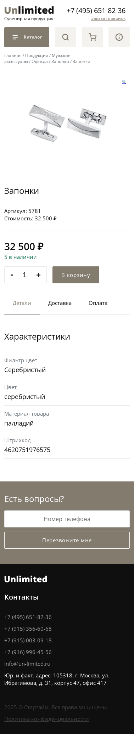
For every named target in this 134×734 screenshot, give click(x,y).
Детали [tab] (22, 302)
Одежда (40, 61)
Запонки (60, 61)
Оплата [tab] (98, 302)
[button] (124, 81)
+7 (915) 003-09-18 (28, 640)
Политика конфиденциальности (46, 718)
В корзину (75, 274)
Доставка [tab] (60, 302)
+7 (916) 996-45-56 (28, 651)
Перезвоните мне (67, 540)
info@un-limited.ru (27, 663)
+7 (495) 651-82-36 (96, 10)
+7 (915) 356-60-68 (28, 628)
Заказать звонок (108, 18)
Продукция (36, 55)
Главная (13, 55)
